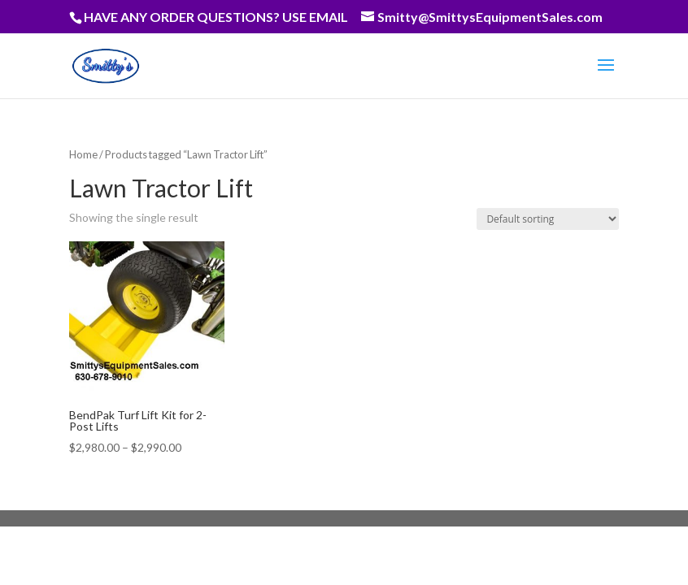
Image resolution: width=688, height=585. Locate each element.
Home (83, 154)
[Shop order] (548, 219)
